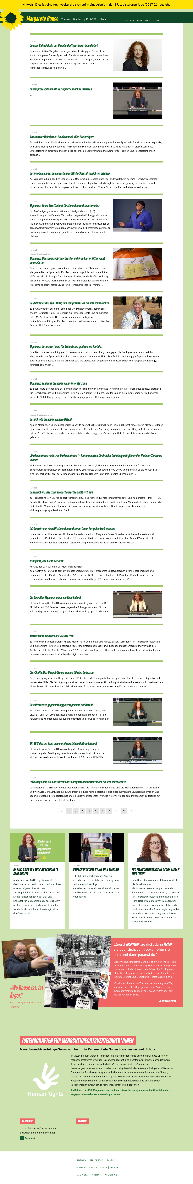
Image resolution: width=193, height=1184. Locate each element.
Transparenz (81, 1175)
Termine (156, 20)
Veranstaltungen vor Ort (137, 990)
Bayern (111, 1160)
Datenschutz (110, 1175)
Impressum (96, 1175)
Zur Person (129, 20)
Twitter (159, 990)
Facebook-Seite (130, 994)
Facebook (30, 1138)
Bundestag (96, 1160)
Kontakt (139, 20)
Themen (81, 1160)
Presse (148, 20)
